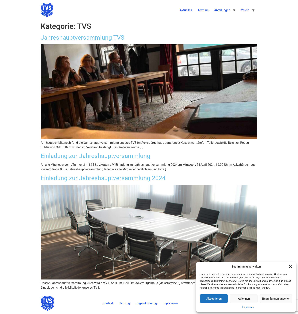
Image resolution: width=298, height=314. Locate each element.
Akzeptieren (214, 298)
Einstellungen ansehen (276, 298)
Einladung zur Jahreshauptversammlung (95, 155)
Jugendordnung (146, 303)
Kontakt (108, 303)
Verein (245, 10)
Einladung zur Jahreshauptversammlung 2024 (103, 178)
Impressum (248, 307)
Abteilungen (222, 10)
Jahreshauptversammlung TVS (82, 37)
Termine (203, 10)
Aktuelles (186, 10)
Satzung (124, 303)
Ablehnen (244, 298)
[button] (290, 266)
